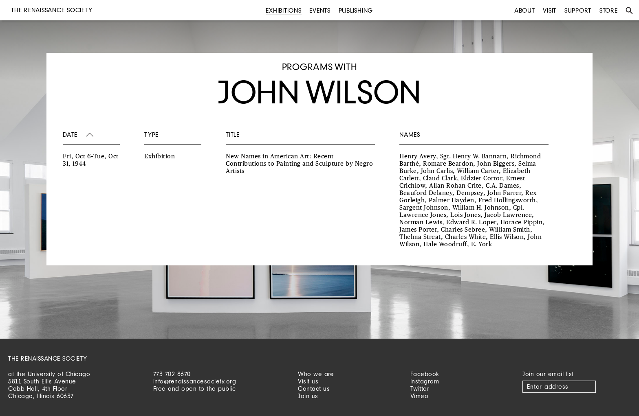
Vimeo (419, 396)
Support (577, 10)
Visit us (308, 381)
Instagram (424, 381)
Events (320, 10)
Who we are (316, 374)
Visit (549, 10)
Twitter (420, 388)
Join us (308, 396)
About (524, 10)
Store (608, 10)
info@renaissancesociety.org (194, 381)
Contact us (314, 388)
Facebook (424, 374)
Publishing (356, 10)
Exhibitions (283, 10)
